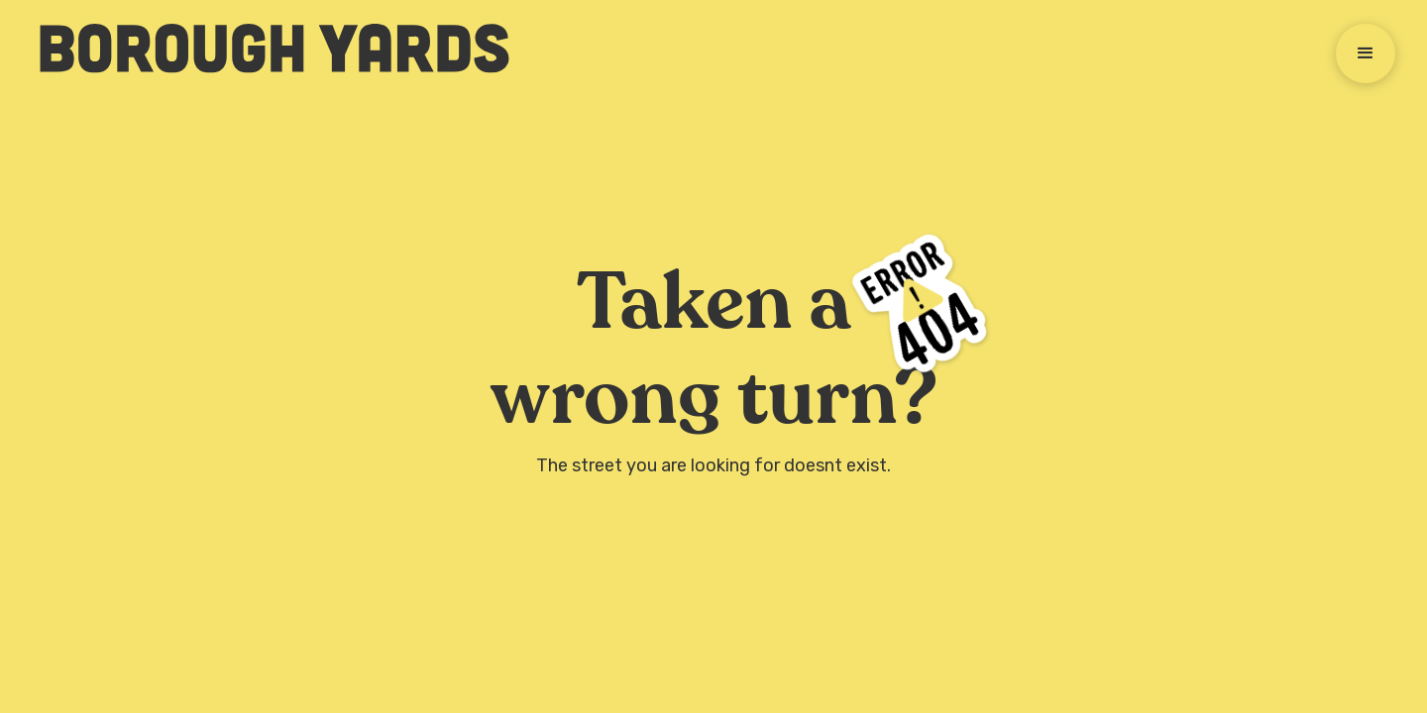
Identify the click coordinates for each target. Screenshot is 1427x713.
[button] (1365, 53)
